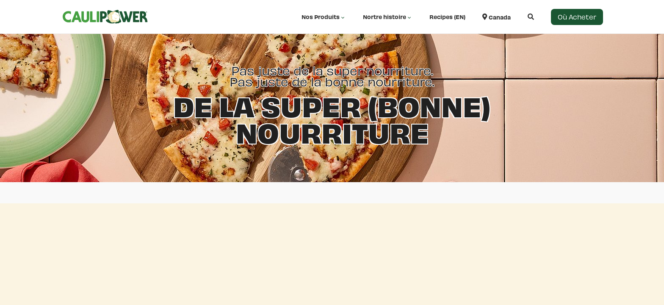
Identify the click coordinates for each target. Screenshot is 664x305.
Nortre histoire (387, 17)
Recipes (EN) (447, 16)
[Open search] (522, 17)
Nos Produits (324, 17)
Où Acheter (577, 17)
